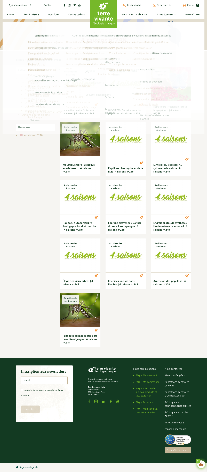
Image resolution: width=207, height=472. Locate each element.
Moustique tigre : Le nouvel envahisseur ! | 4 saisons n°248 (79, 168)
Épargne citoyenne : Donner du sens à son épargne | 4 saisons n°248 (124, 226)
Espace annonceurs (175, 429)
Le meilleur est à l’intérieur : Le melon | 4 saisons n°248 (79, 112)
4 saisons (27, 82)
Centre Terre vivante (135, 16)
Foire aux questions (144, 369)
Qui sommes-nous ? (20, 5)
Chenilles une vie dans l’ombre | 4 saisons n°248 (123, 283)
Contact (48, 5)
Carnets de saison (35, 90)
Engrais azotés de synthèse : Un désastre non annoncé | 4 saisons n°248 (170, 226)
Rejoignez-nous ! (174, 422)
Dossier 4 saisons (35, 107)
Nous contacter (173, 369)
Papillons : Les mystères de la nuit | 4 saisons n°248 (125, 170)
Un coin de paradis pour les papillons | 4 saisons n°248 (124, 112)
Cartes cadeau (76, 16)
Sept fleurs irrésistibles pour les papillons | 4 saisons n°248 (170, 110)
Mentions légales (175, 375)
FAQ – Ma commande (148, 382)
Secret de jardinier (35, 111)
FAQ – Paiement (145, 402)
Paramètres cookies (178, 450)
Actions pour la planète (36, 115)
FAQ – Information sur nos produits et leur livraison (146, 392)
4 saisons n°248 (33, 135)
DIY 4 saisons (33, 103)
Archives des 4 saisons (38, 86)
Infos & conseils (167, 16)
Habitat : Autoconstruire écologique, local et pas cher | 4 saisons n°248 (80, 226)
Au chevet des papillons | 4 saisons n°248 (169, 283)
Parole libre (193, 16)
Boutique (53, 16)
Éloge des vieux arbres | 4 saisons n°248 (78, 283)
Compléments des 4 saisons (34, 96)
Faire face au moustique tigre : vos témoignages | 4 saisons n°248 (80, 339)
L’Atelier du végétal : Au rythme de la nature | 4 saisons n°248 (167, 168)
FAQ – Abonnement (146, 375)
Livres (10, 16)
